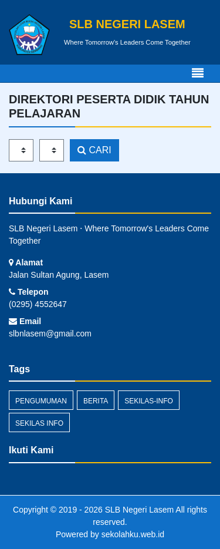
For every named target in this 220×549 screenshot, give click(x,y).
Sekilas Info (39, 423)
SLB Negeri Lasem (138, 509)
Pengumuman (41, 401)
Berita (95, 401)
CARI (94, 150)
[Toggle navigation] (197, 73)
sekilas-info (148, 401)
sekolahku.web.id (132, 534)
